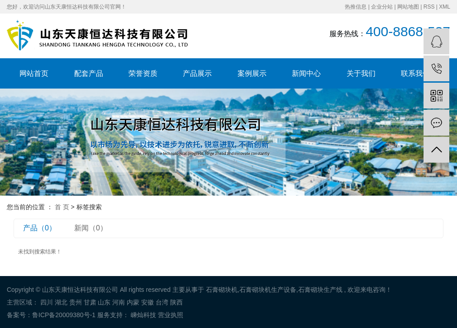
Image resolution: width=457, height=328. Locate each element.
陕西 (176, 302)
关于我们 (361, 73)
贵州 (75, 302)
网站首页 (33, 73)
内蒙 (133, 302)
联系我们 (415, 73)
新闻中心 (306, 73)
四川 (46, 302)
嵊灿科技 (142, 315)
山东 (104, 302)
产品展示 (197, 73)
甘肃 (90, 302)
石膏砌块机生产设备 (267, 289)
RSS (429, 7)
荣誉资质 (143, 73)
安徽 (147, 302)
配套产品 (88, 73)
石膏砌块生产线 (320, 289)
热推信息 (356, 7)
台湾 (162, 302)
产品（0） (39, 228)
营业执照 (170, 315)
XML (444, 7)
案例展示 (252, 73)
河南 (118, 302)
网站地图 (408, 7)
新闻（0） (90, 228)
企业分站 (382, 7)
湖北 (61, 302)
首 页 (62, 207)
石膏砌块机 (222, 289)
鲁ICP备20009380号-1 (63, 315)
